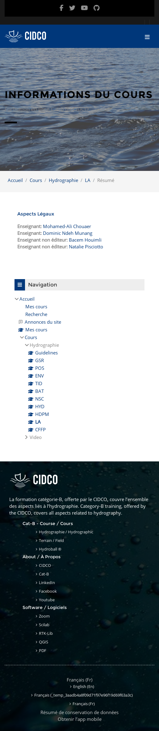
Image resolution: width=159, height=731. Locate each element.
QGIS (43, 642)
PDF (42, 650)
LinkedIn (47, 582)
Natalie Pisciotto (86, 246)
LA (87, 180)
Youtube (47, 600)
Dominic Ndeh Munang (67, 233)
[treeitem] (79, 368)
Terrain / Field (51, 540)
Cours (36, 180)
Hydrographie (63, 180)
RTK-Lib (46, 633)
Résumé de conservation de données (79, 712)
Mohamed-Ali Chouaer (67, 226)
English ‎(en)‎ (83, 686)
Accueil (15, 180)
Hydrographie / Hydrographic (66, 532)
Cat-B (44, 574)
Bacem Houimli (85, 240)
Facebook (48, 591)
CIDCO (45, 565)
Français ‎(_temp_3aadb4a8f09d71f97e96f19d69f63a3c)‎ (83, 695)
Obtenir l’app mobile (80, 719)
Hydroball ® (50, 549)
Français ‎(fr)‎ (79, 680)
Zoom (44, 616)
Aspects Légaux (35, 214)
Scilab (44, 624)
